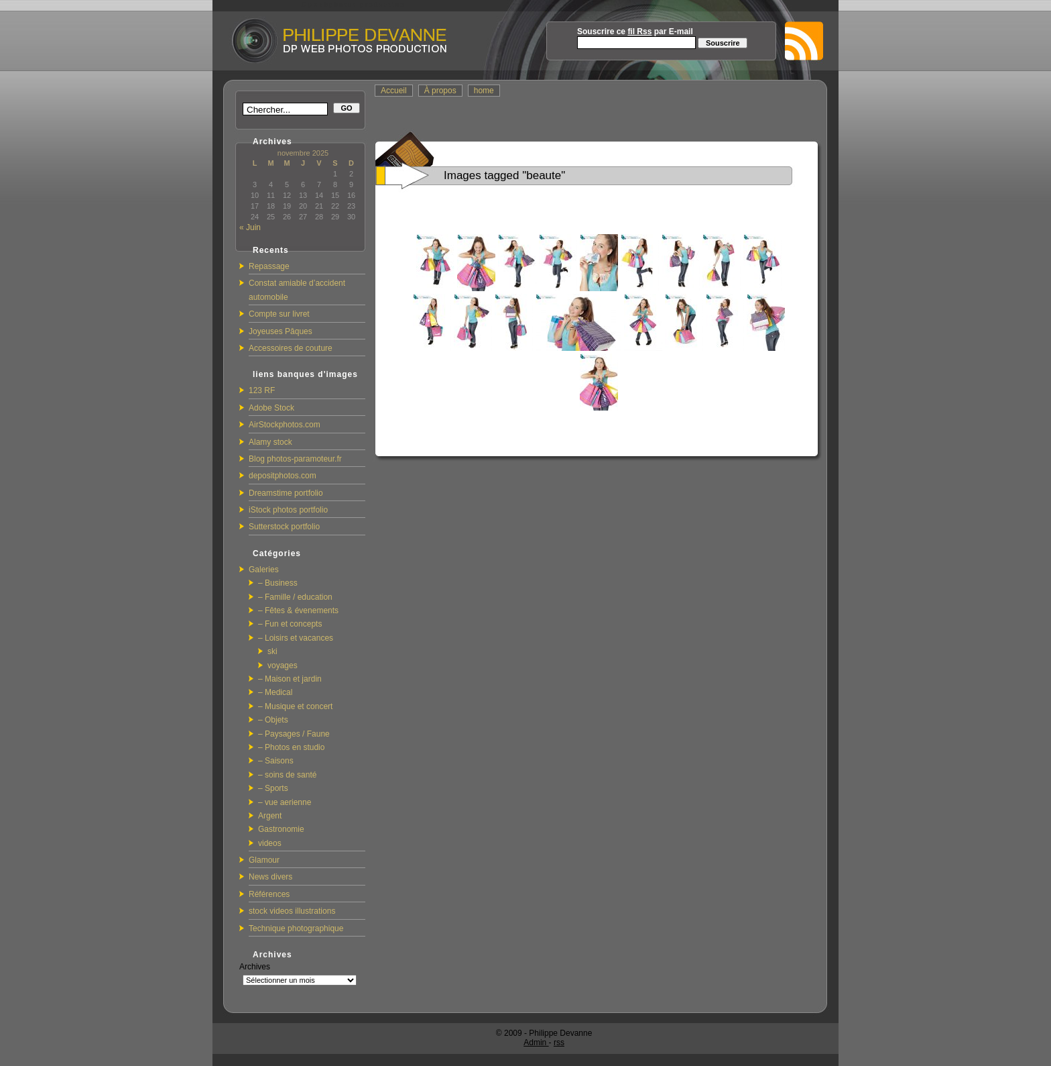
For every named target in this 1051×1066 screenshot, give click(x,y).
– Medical (275, 692)
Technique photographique (296, 928)
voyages (282, 665)
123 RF (262, 390)
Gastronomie (281, 829)
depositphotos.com (282, 475)
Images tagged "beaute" (504, 175)
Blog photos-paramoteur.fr (295, 459)
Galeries (264, 569)
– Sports (273, 788)
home (484, 90)
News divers (270, 877)
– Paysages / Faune (294, 734)
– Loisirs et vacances (295, 638)
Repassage (269, 266)
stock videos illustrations (292, 911)
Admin (535, 1042)
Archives (254, 966)
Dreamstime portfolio (286, 493)
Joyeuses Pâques (280, 331)
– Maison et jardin (290, 679)
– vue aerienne (284, 802)
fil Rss (639, 31)
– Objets (273, 720)
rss (559, 1042)
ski (272, 651)
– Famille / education (295, 597)
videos (270, 843)
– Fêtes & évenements (298, 610)
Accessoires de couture (290, 348)
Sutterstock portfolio (284, 526)
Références (269, 894)
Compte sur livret (279, 314)
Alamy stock (270, 442)
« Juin (250, 227)
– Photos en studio (291, 747)
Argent (270, 815)
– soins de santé (287, 775)
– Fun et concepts (290, 624)
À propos (440, 90)
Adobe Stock (271, 408)
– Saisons (276, 760)
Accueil (394, 90)
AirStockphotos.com (284, 424)
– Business (278, 583)
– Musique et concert (295, 706)
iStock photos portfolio (288, 510)
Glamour (264, 860)
